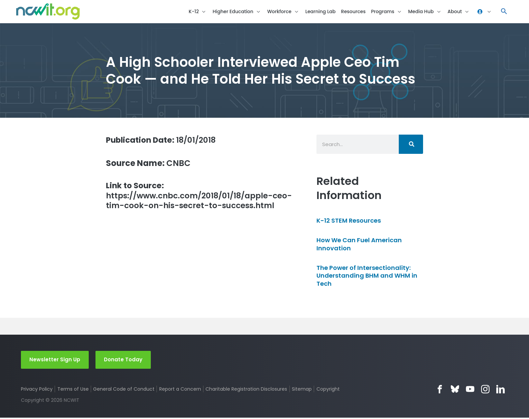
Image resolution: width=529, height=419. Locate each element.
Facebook (440, 390)
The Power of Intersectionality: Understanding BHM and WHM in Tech (366, 276)
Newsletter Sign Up (54, 360)
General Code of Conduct (124, 390)
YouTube (470, 390)
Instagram (485, 390)
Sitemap (302, 390)
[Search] (411, 145)
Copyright (328, 390)
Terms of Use (73, 390)
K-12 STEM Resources (348, 221)
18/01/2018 (163, 140)
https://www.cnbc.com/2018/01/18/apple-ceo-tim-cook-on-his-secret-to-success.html (193, 202)
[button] (504, 12)
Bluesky (455, 390)
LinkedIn (500, 390)
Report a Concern (180, 390)
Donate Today (123, 360)
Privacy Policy (37, 390)
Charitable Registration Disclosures (246, 390)
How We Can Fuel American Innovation (359, 245)
